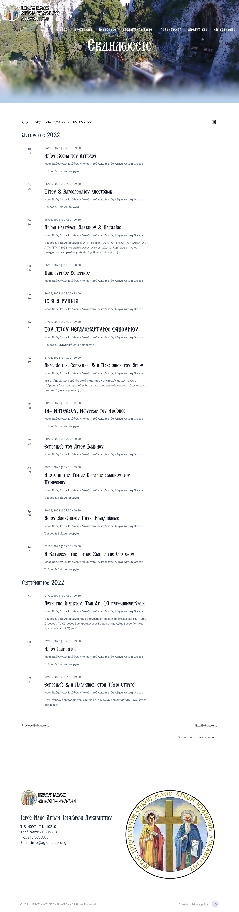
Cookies (184, 904)
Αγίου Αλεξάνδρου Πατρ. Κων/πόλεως (81, 518)
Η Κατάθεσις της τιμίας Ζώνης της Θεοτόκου (89, 554)
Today (37, 122)
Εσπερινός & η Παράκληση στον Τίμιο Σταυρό (89, 684)
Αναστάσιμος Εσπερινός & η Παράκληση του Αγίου (93, 365)
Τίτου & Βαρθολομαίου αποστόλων (78, 191)
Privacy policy (200, 904)
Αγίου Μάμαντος (60, 648)
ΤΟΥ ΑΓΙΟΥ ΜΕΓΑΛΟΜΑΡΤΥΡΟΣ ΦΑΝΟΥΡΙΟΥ (91, 329)
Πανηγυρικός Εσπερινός (67, 272)
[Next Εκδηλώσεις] (27, 122)
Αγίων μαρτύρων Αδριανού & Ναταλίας (82, 227)
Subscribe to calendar (194, 737)
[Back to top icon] (215, 904)
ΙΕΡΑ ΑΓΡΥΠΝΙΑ (61, 301)
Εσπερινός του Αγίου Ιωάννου (74, 446)
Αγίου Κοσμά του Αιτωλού (70, 155)
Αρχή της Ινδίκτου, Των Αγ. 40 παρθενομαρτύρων (94, 603)
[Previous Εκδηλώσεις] (23, 122)
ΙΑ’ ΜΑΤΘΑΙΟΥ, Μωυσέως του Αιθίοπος (84, 410)
